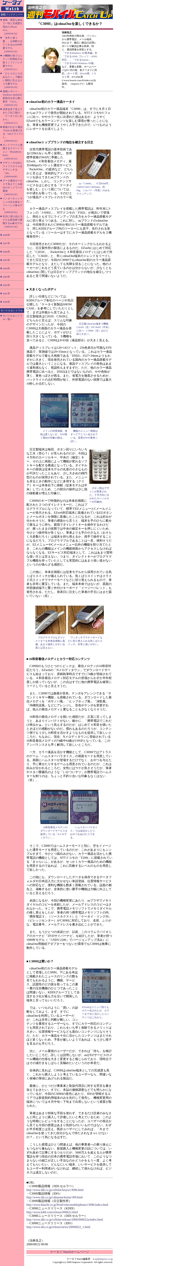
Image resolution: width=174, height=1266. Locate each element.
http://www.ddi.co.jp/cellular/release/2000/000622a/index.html (64, 1219)
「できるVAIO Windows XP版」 (79, 63)
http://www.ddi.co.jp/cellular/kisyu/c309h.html (54, 1190)
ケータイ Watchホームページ (69, 1251)
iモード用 (72, 73)
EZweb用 (85, 73)
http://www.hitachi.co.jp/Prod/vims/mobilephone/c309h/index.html (67, 1204)
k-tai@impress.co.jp (103, 1258)
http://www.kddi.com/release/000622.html (52, 1212)
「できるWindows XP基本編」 (78, 52)
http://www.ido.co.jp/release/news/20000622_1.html (58, 1227)
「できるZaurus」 (81, 59)
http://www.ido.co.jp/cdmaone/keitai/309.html (54, 1197)
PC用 (69, 70)
